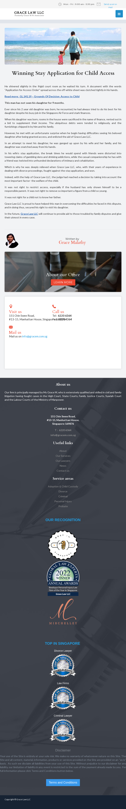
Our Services (63, 455)
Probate (63, 506)
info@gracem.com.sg (34, 336)
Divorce (63, 491)
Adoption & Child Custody (63, 486)
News (63, 465)
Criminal (63, 496)
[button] (119, 13)
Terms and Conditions (63, 782)
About (63, 450)
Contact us (63, 470)
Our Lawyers (63, 460)
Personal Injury (63, 501)
